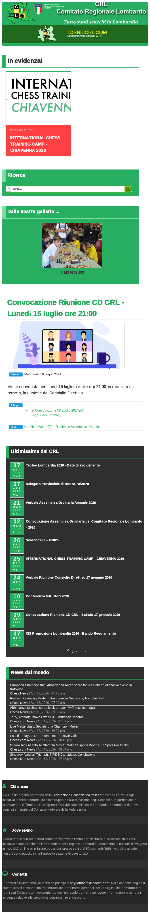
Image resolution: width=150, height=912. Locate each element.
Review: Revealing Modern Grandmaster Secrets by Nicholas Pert (57, 698)
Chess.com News (22, 721)
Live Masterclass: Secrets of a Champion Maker (44, 726)
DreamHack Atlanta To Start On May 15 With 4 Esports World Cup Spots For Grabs (69, 745)
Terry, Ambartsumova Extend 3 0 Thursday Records (47, 717)
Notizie (94, 427)
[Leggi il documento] (45, 415)
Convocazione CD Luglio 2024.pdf (59, 410)
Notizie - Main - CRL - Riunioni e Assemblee (55, 427)
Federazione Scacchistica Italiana (77, 795)
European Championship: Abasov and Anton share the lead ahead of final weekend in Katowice (71, 687)
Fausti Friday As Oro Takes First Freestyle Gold (44, 736)
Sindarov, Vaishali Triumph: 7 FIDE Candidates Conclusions (52, 754)
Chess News (19, 693)
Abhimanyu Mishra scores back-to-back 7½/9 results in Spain (53, 707)
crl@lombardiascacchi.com (90, 883)
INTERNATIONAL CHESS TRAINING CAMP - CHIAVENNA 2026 (35, 144)
